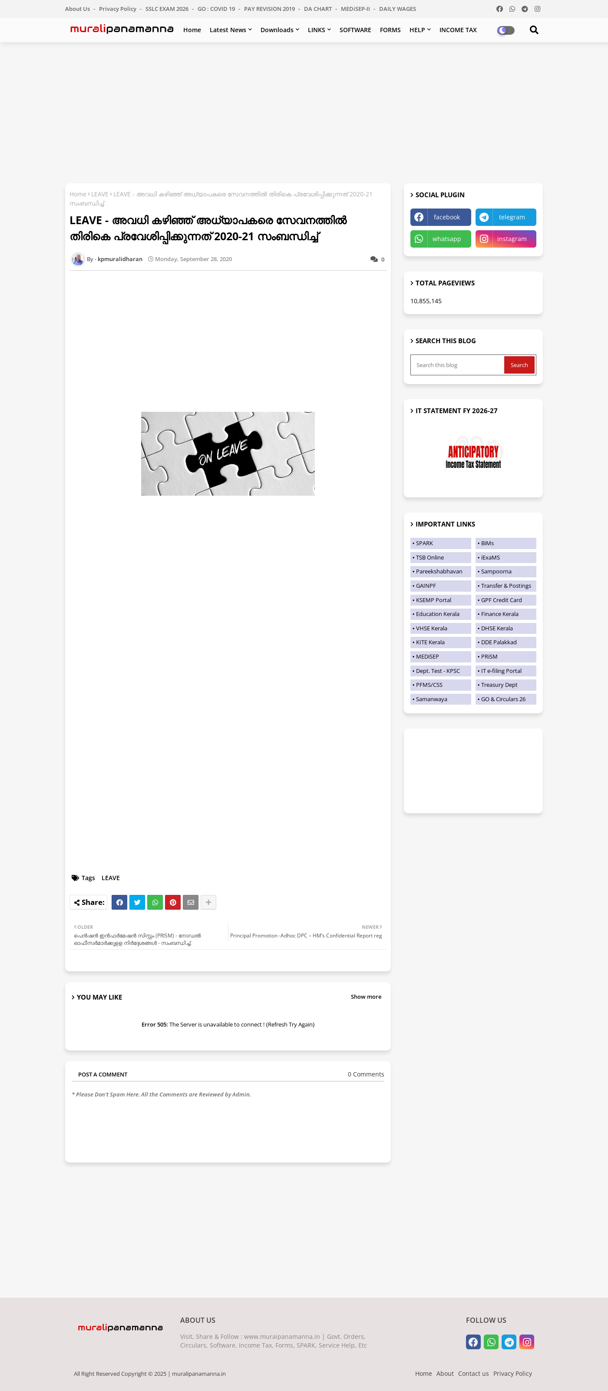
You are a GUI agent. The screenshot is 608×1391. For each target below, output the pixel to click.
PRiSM (489, 656)
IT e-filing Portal (501, 671)
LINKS (316, 30)
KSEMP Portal (433, 600)
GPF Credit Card (501, 600)
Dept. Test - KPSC (438, 671)
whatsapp (447, 239)
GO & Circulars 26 (503, 699)
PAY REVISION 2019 (270, 9)
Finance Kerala (500, 614)
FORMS (390, 30)
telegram (512, 217)
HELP (417, 30)
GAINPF (426, 586)
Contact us (473, 1373)
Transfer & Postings (506, 586)
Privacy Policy (118, 9)
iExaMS (490, 557)
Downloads (277, 30)
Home (192, 30)
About (445, 1373)
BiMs (487, 543)
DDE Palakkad (499, 642)
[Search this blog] (458, 365)
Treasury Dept (499, 685)
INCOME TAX (458, 30)
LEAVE (100, 194)
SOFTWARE (355, 30)
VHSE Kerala (431, 628)
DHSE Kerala (497, 628)
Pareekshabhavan (439, 571)
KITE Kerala (430, 642)
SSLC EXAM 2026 (167, 9)
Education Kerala (437, 614)
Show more (366, 996)
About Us (78, 9)
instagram (512, 239)
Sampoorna (496, 571)
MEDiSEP (427, 656)
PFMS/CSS (429, 685)
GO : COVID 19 (217, 9)
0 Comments (366, 1074)
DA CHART (318, 9)
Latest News (228, 30)
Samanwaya (431, 699)
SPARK (424, 543)
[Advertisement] (304, 111)
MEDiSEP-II (356, 9)
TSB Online (430, 557)
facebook (447, 217)
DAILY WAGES (397, 9)
